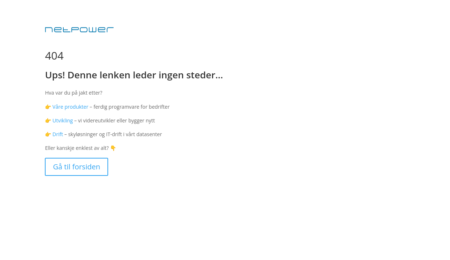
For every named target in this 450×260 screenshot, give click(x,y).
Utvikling (62, 120)
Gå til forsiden (76, 167)
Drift (57, 134)
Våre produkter (70, 106)
